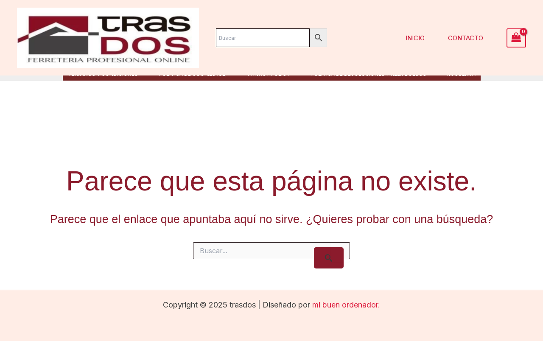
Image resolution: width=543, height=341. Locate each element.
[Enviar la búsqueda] (329, 257)
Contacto (465, 38)
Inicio (415, 38)
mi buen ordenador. (346, 304)
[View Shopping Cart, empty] (516, 38)
